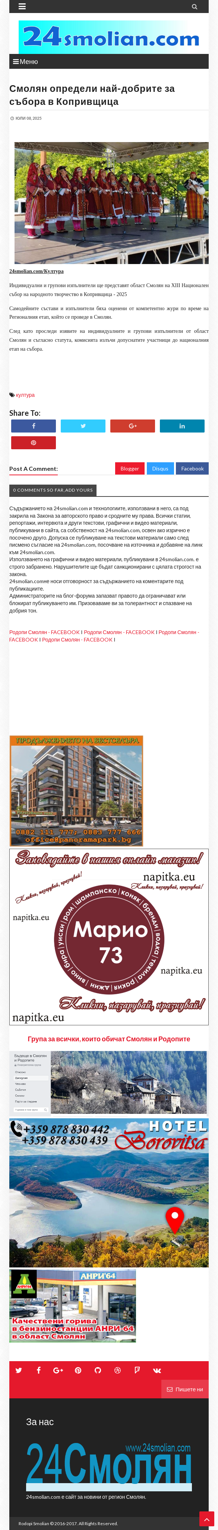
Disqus (160, 468)
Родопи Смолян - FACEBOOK (44, 632)
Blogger (130, 468)
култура (25, 395)
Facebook (192, 468)
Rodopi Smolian (34, 1523)
